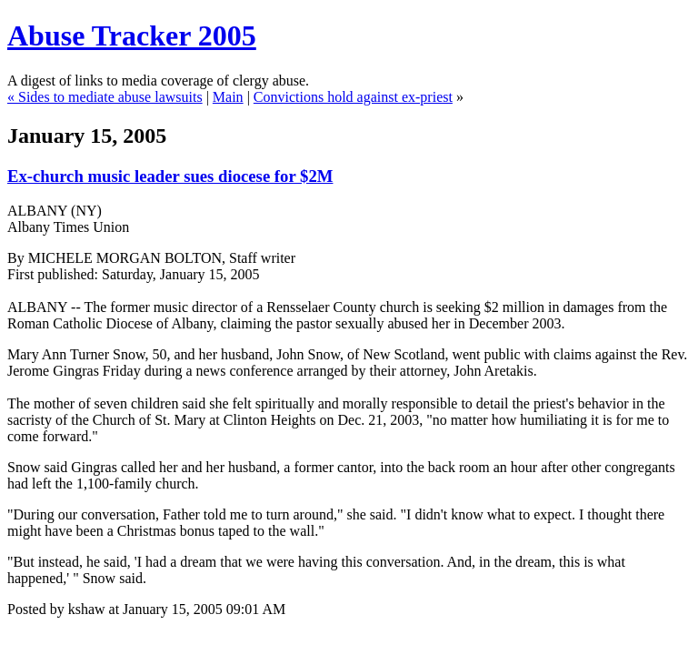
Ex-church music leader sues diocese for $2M (170, 176)
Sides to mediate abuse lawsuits (110, 97)
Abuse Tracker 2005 (131, 35)
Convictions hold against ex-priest (353, 97)
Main (228, 97)
